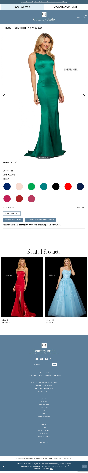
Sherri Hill (20, 28)
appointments (44, 419)
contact (44, 416)
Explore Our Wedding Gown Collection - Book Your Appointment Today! (44, 2)
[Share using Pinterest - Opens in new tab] (11, 162)
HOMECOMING (44, 432)
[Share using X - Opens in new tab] (15, 162)
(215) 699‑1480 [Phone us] (22, 6)
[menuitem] (22, 7)
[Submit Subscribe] (54, 366)
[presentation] (22, 289)
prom (44, 429)
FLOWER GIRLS (44, 438)
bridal (44, 426)
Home (8, 28)
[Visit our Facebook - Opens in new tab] (37, 361)
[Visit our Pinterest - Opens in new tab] (41, 361)
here (51, 470)
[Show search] (78, 17)
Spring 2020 (36, 28)
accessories (44, 410)
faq (44, 413)
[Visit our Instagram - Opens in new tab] (46, 361)
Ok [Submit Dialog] (84, 468)
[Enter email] (44, 366)
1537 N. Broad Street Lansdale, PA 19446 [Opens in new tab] (44, 377)
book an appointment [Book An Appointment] (65, 6)
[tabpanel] (44, 96)
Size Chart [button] (80, 207)
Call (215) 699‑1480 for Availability (44, 221)
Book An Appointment (14, 221)
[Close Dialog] (3, 468)
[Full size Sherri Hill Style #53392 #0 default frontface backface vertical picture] (44, 96)
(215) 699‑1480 (44, 374)
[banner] (44, 17)
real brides (44, 407)
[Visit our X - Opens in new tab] (51, 361)
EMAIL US (44, 444)
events (44, 404)
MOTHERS (44, 435)
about (44, 401)
